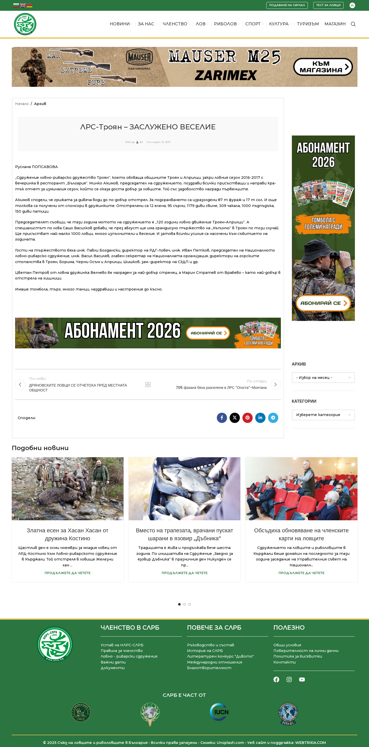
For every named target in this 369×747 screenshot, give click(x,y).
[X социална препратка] (235, 418)
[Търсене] (353, 24)
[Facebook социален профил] (222, 418)
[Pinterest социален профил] (247, 418)
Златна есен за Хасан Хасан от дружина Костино (67, 534)
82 (141, 142)
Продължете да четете (67, 573)
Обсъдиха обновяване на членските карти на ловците (301, 534)
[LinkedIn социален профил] (260, 418)
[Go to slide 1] (179, 604)
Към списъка (148, 384)
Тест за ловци (328, 5)
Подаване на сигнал (287, 5)
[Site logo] (25, 24)
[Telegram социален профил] (273, 418)
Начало (22, 103)
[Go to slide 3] (189, 604)
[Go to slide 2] (184, 604)
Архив (40, 103)
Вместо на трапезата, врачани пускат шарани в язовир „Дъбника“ (184, 534)
